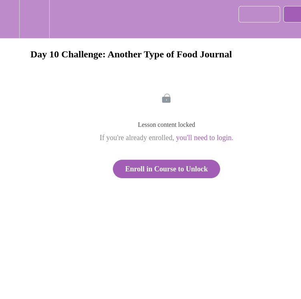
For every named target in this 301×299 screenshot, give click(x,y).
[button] (9, 19)
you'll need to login (204, 138)
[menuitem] (34, 19)
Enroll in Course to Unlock (166, 169)
